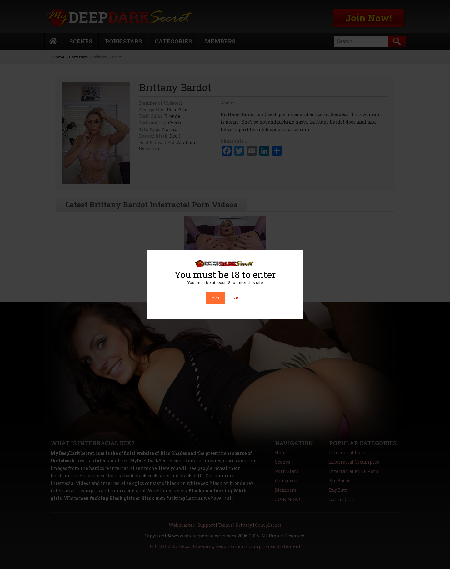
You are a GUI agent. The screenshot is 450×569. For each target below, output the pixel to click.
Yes (215, 298)
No (235, 298)
